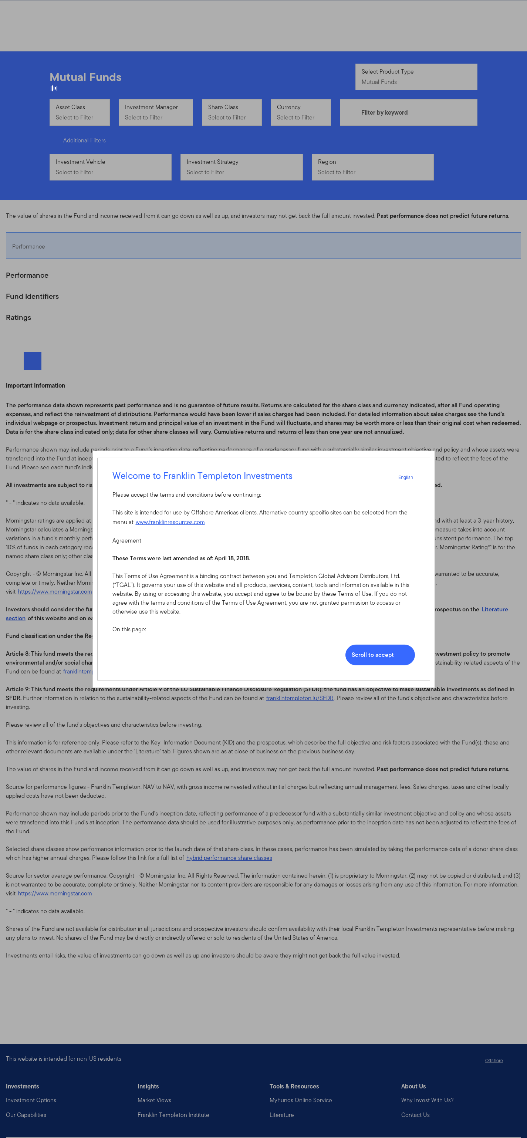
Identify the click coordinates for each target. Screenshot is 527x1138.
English (410, 476)
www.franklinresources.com (170, 522)
